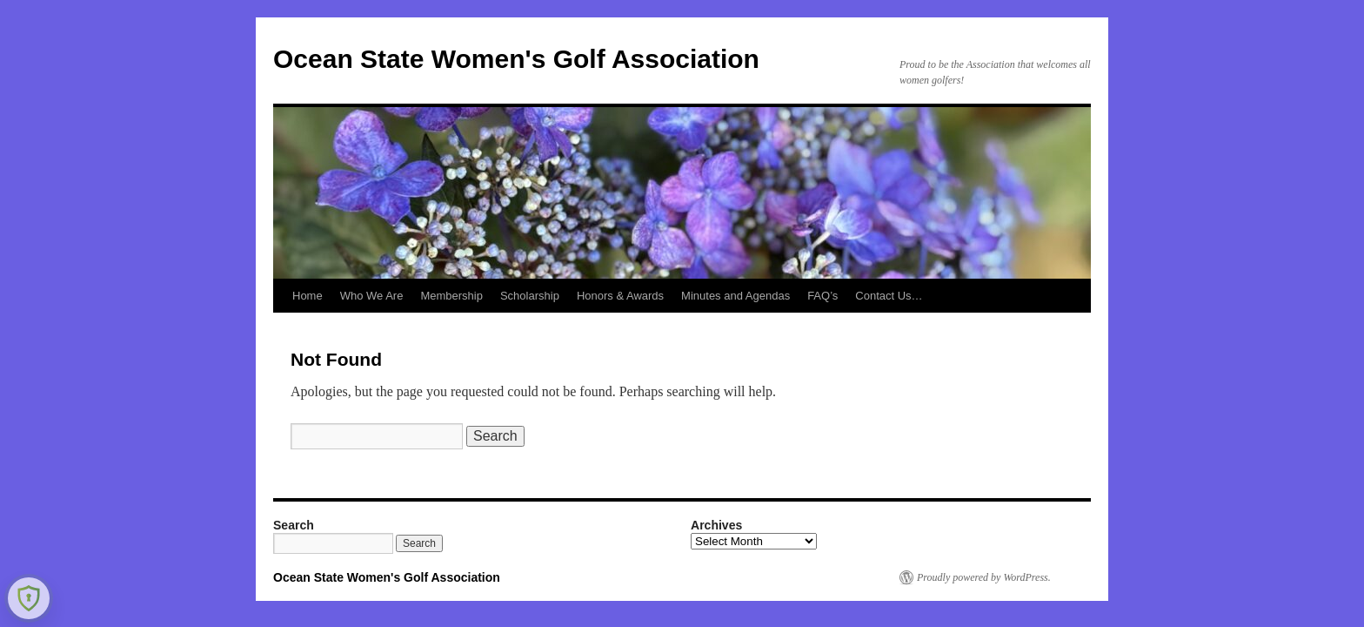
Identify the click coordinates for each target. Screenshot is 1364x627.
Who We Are (372, 295)
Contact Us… (888, 295)
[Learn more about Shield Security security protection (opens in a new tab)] (29, 598)
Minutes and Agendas (735, 295)
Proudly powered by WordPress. (984, 577)
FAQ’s (822, 295)
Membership (451, 295)
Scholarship (529, 295)
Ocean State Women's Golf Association (516, 58)
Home (307, 295)
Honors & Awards (620, 295)
